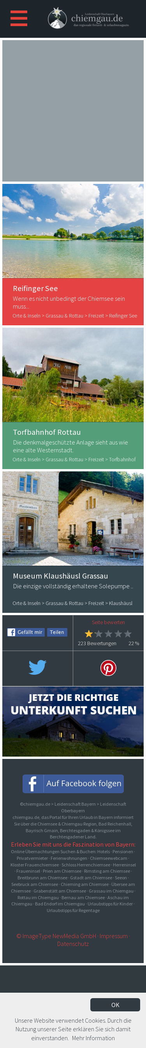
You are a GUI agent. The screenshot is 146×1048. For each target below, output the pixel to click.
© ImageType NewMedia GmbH (56, 936)
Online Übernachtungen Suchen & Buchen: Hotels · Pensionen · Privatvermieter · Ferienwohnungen (73, 855)
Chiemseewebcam (108, 858)
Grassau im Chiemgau (111, 891)
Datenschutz (73, 943)
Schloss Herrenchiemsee (86, 865)
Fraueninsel (28, 871)
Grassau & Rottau (64, 315)
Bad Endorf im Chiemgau (60, 904)
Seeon (121, 877)
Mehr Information (93, 1038)
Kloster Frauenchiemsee (35, 865)
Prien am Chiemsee (62, 871)
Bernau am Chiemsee (83, 897)
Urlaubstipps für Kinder (110, 904)
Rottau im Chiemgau (38, 897)
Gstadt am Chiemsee (91, 877)
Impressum (114, 936)
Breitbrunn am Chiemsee (42, 877)
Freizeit (96, 315)
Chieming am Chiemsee (85, 884)
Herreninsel (124, 865)
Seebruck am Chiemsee (34, 884)
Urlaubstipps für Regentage (73, 910)
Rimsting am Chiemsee (107, 871)
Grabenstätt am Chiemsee (59, 891)
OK (115, 1005)
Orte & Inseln (26, 315)
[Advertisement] (73, 110)
